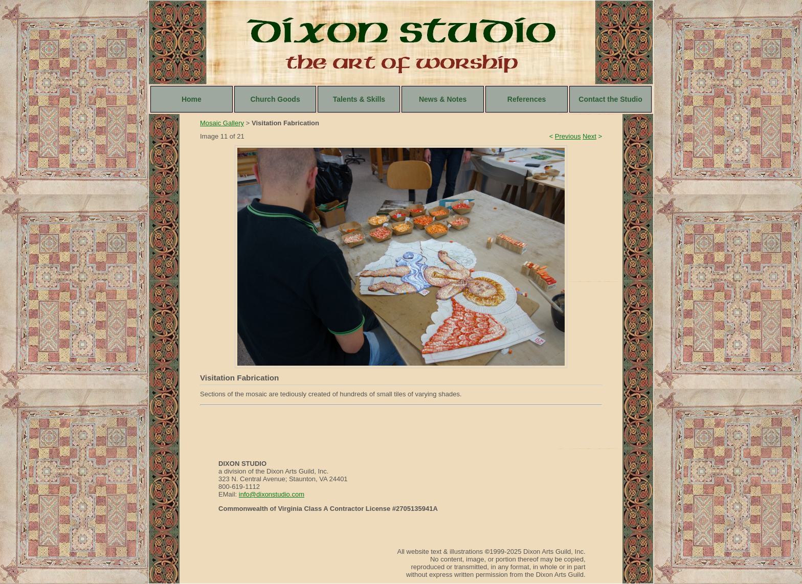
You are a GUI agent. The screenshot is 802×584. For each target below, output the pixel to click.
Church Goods (275, 99)
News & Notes (442, 99)
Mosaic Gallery (222, 123)
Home (192, 99)
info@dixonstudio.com (271, 494)
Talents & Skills (359, 99)
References (526, 99)
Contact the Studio (610, 99)
